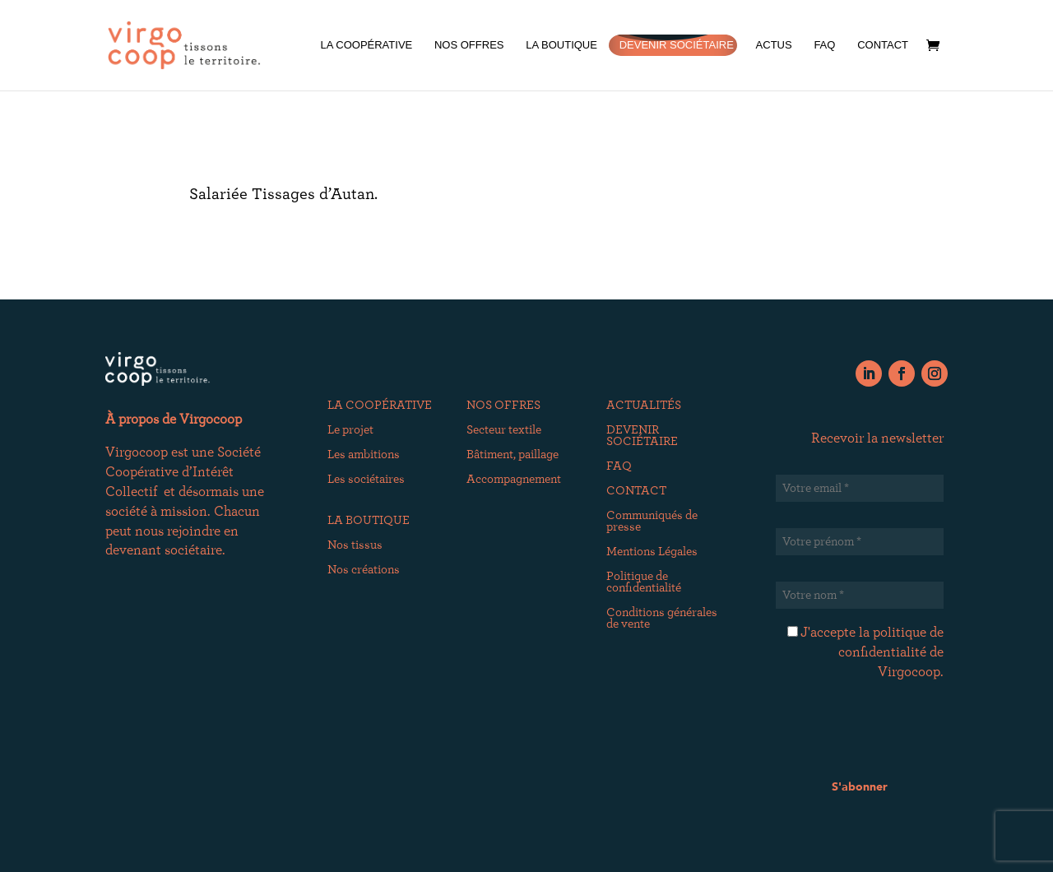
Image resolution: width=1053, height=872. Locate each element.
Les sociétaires (366, 479)
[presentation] (901, 735)
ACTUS (774, 45)
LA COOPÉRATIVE (366, 45)
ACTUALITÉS (643, 405)
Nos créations (363, 570)
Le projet (350, 430)
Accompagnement (513, 479)
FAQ (824, 45)
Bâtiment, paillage (512, 455)
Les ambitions (363, 455)
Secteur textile (503, 430)
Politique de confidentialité (643, 582)
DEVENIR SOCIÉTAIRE (676, 45)
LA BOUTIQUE (561, 45)
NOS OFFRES (469, 45)
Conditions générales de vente (661, 618)
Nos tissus (355, 545)
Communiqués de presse (652, 521)
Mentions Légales (652, 552)
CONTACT (882, 45)
